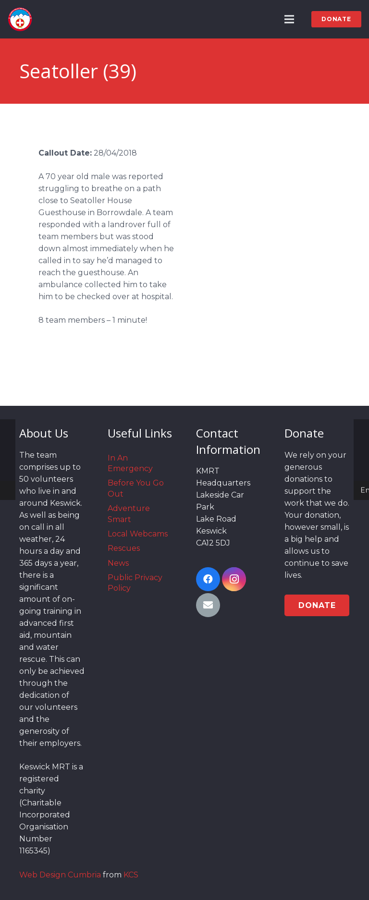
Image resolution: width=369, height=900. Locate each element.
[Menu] (290, 19)
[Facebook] (208, 579)
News (118, 563)
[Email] (208, 605)
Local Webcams (138, 533)
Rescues (124, 548)
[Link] (20, 19)
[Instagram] (234, 579)
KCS (130, 874)
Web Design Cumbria (60, 874)
